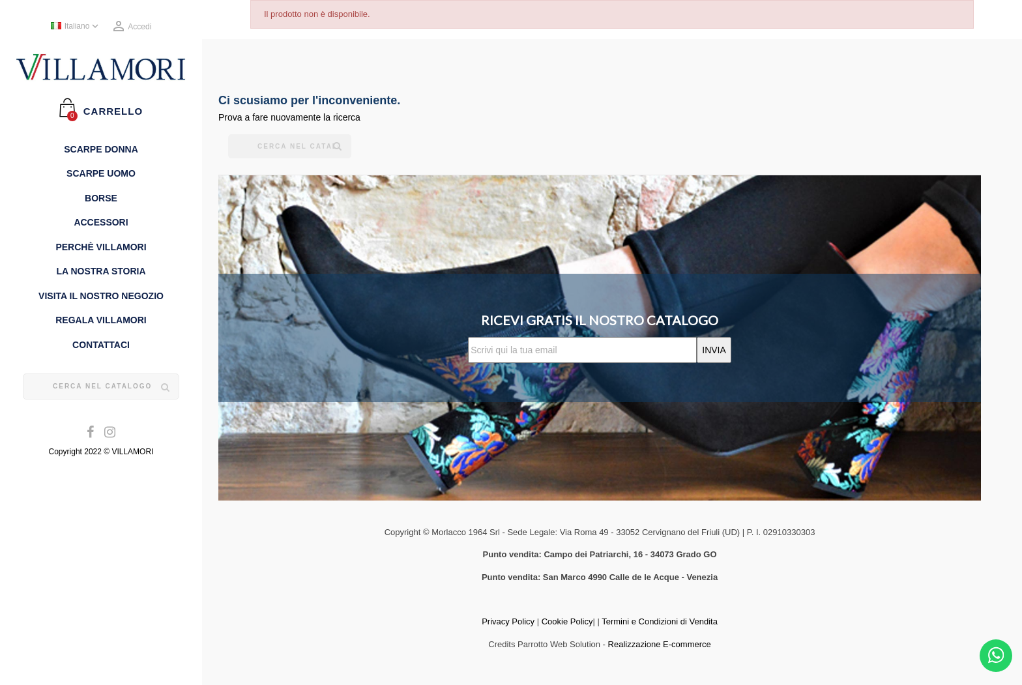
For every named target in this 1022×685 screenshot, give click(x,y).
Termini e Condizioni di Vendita (660, 621)
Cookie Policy (567, 621)
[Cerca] (101, 386)
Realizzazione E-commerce (659, 644)
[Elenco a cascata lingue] (76, 27)
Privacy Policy (508, 621)
